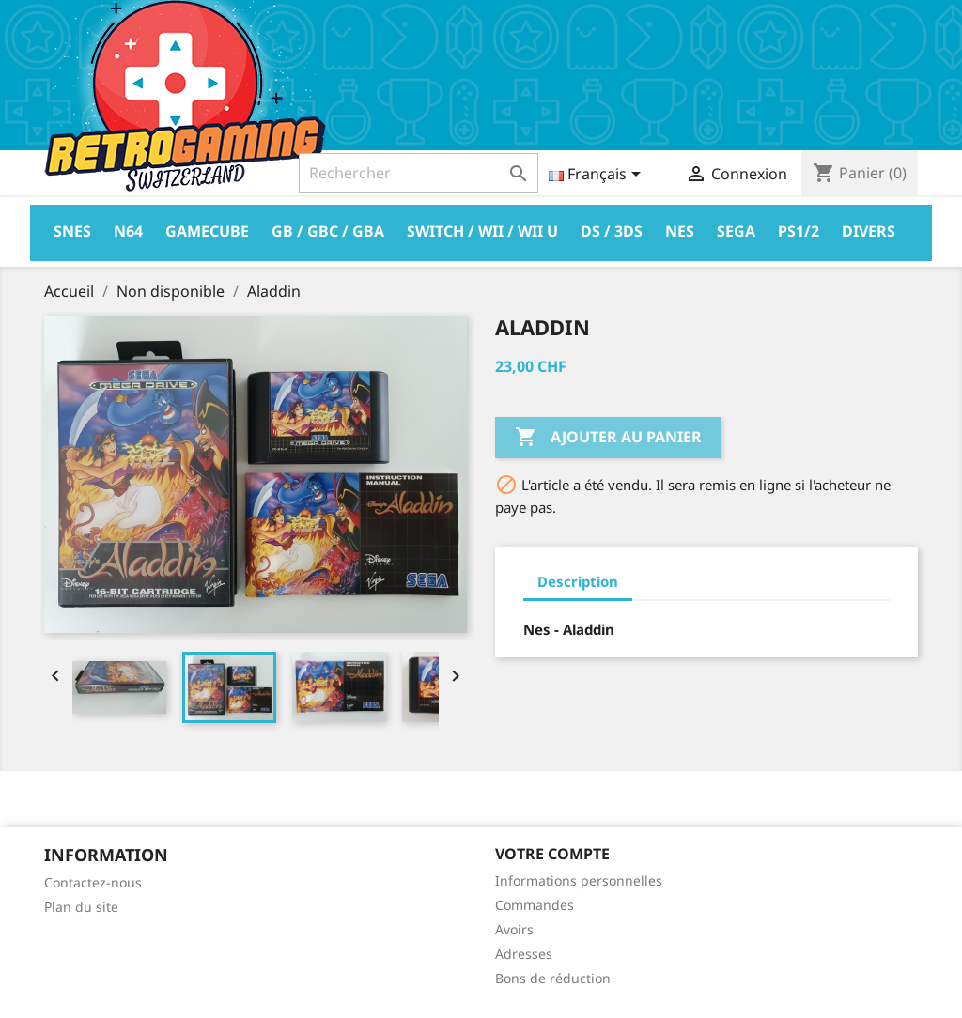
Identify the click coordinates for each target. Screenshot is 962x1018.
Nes (679, 231)
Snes (72, 231)
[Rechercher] (418, 173)
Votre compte (552, 853)
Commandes (534, 905)
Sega (736, 231)
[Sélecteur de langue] (598, 175)
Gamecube (207, 231)
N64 (128, 231)
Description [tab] (577, 581)
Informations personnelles (578, 880)
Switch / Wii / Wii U (482, 231)
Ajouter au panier (608, 437)
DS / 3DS (612, 231)
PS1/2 (798, 231)
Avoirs (514, 929)
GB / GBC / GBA (328, 231)
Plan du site (81, 907)
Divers (868, 231)
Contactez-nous (93, 882)
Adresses (523, 954)
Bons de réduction (553, 978)
